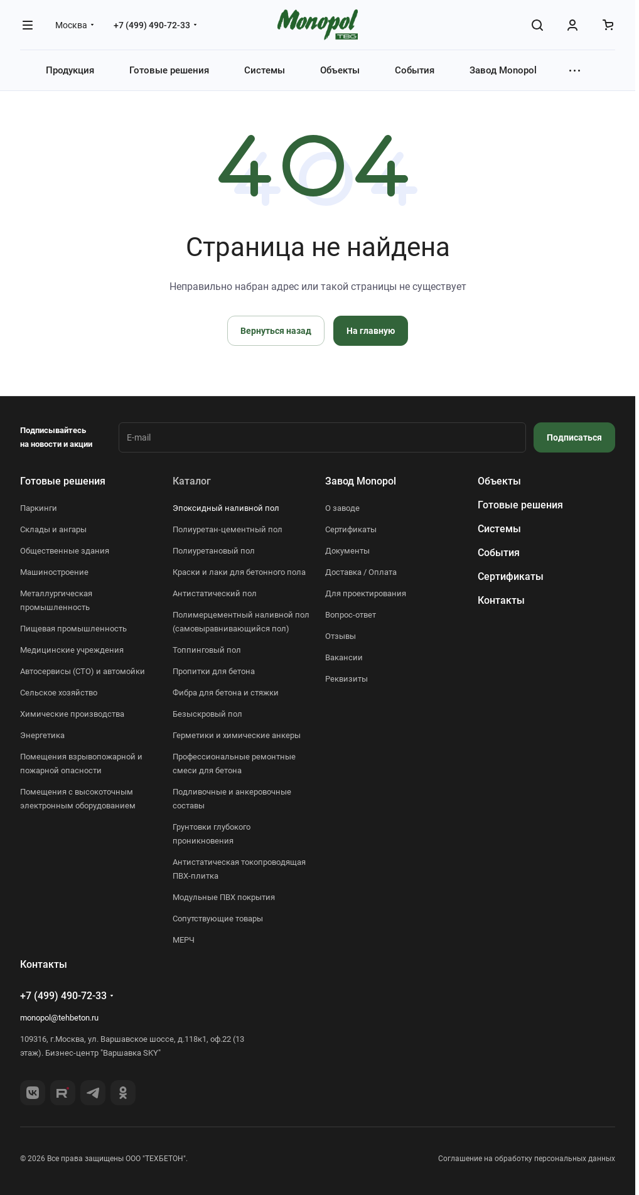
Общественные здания (64, 550)
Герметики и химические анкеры (237, 735)
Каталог (192, 481)
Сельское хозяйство (58, 692)
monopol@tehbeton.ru (59, 1017)
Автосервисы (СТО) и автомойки (82, 671)
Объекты (499, 481)
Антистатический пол (215, 593)
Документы (347, 550)
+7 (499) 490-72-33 (152, 25)
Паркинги (38, 508)
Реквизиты (346, 678)
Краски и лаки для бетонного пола (239, 572)
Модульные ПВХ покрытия (224, 897)
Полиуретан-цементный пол (227, 529)
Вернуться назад (275, 331)
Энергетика (42, 735)
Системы (499, 529)
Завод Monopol (360, 481)
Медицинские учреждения (72, 650)
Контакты (501, 600)
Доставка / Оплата (361, 572)
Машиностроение (54, 572)
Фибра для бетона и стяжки (226, 692)
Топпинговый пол (207, 650)
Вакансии (344, 657)
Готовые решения (62, 481)
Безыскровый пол (207, 714)
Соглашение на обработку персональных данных (526, 1158)
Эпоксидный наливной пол (226, 508)
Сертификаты (351, 529)
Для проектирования (365, 593)
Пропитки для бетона (214, 671)
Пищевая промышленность (73, 628)
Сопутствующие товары (218, 918)
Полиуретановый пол (214, 550)
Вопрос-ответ (350, 614)
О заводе (342, 508)
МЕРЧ (184, 940)
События (499, 553)
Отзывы (340, 636)
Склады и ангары (53, 529)
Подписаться (574, 437)
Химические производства (72, 714)
